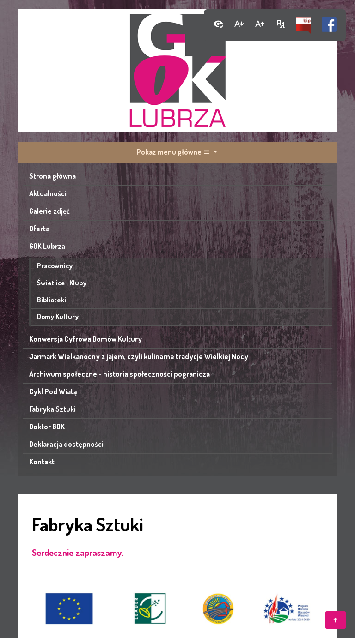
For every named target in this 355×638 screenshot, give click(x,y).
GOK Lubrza (47, 246)
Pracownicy (55, 265)
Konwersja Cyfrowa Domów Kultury (85, 338)
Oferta (39, 228)
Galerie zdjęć (49, 211)
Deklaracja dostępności (66, 444)
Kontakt (42, 461)
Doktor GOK (47, 426)
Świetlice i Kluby (61, 282)
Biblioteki (51, 299)
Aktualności (48, 193)
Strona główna (52, 176)
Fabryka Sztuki (52, 409)
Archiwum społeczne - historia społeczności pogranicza (119, 374)
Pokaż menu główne (177, 151)
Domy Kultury (58, 316)
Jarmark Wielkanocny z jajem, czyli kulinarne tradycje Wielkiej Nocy (138, 356)
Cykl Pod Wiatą (53, 391)
